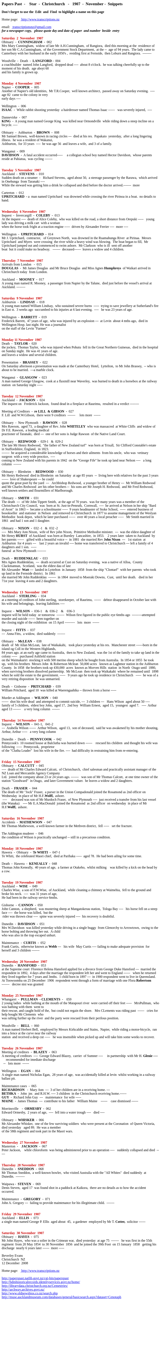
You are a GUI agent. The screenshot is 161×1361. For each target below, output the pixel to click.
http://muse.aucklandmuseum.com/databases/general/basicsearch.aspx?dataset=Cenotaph (61, 1297)
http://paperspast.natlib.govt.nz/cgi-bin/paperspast (35, 1278)
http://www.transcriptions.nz (40, 19)
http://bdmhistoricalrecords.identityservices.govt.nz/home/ (41, 1282)
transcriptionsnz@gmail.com (31, 27)
